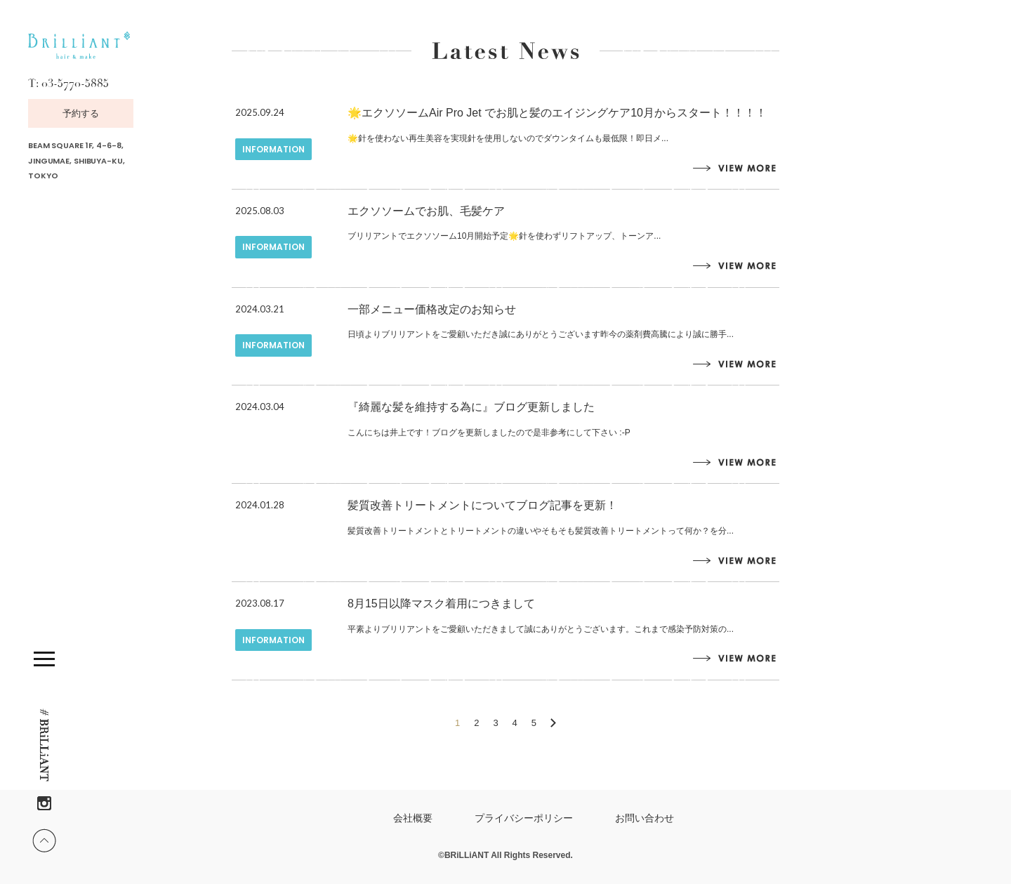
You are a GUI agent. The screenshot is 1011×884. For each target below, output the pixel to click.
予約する (80, 113)
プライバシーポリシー (524, 818)
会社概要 (412, 818)
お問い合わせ (644, 818)
